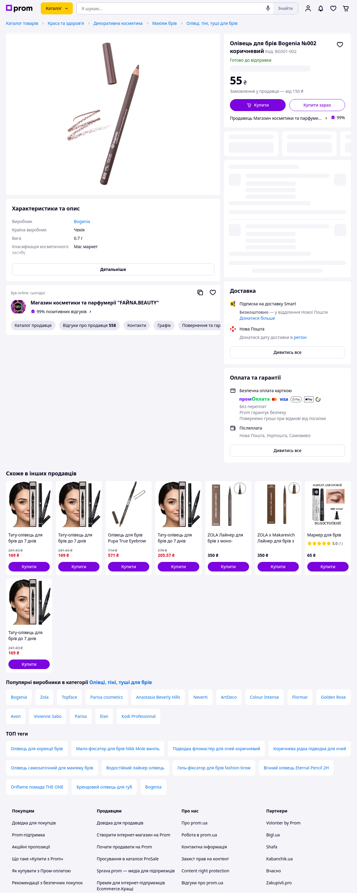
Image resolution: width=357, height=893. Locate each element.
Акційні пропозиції (31, 719)
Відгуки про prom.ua (202, 755)
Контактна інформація (204, 719)
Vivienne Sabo (47, 589)
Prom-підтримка (28, 707)
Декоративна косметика (118, 23)
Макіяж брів (164, 23)
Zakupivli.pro (279, 755)
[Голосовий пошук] (268, 8)
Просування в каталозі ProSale (128, 731)
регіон (290, 68)
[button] (258, 105)
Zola (44, 569)
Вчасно (273, 743)
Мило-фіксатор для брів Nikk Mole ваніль (118, 621)
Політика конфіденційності (124, 785)
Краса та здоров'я (66, 23)
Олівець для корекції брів (37, 621)
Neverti (200, 569)
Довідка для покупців (34, 695)
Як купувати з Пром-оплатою (41, 743)
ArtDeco (229, 569)
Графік (164, 325)
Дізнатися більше (257, 168)
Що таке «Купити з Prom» (37, 731)
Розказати (208, 882)
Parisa (81, 589)
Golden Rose (333, 569)
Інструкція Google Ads (119, 827)
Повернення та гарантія (206, 325)
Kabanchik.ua (279, 731)
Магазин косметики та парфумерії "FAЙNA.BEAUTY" (95, 302)
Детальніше (113, 269)
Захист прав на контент (205, 731)
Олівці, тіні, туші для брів (211, 23)
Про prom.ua (195, 695)
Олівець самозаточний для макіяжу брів (52, 640)
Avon (16, 589)
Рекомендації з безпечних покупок (47, 755)
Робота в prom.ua (199, 707)
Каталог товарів (22, 23)
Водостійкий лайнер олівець (135, 640)
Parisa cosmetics (106, 569)
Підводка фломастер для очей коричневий (216, 621)
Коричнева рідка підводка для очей (309, 621)
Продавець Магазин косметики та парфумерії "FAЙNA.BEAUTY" (276, 118)
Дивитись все (287, 202)
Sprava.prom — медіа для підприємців (136, 743)
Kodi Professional (138, 589)
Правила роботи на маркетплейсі (131, 797)
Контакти (136, 325)
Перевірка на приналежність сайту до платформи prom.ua (50, 770)
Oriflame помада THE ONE (37, 659)
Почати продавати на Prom (124, 719)
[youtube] (269, 843)
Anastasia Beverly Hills (158, 569)
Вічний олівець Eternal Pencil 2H (296, 640)
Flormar (300, 569)
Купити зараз (317, 105)
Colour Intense (264, 569)
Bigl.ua (273, 707)
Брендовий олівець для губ (104, 659)
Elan (104, 589)
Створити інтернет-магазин (125, 707)
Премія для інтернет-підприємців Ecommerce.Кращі (131, 758)
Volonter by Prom (283, 695)
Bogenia (19, 569)
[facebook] (280, 843)
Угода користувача (116, 773)
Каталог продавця (33, 325)
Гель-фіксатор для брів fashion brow (214, 640)
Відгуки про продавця (89, 325)
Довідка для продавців (120, 695)
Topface (69, 569)
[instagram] (291, 843)
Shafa (271, 719)
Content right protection (206, 743)
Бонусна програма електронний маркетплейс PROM (129, 812)
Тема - (119, 843)
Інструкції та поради (32, 785)
